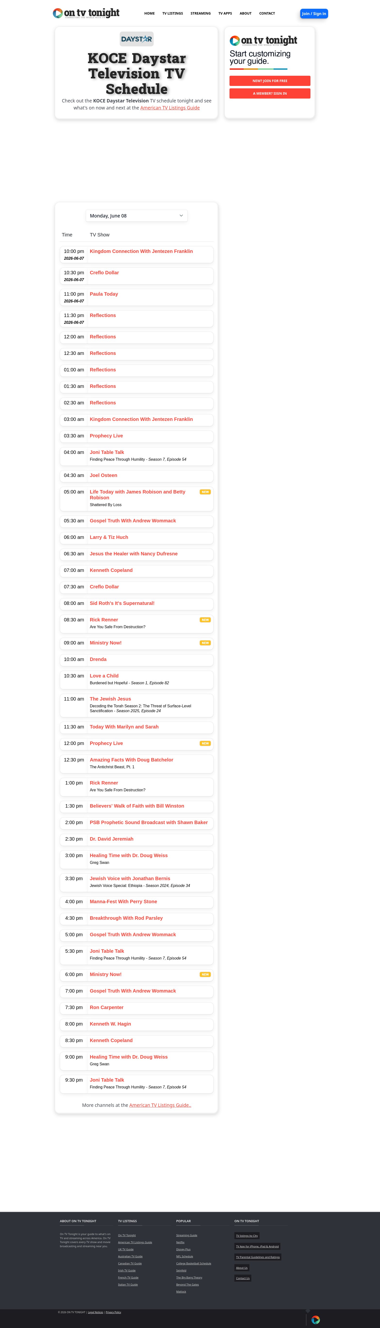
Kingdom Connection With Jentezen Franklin (141, 251)
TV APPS (225, 13)
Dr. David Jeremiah (112, 839)
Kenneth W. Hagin (110, 1024)
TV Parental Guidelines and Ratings (258, 1257)
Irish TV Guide (126, 1270)
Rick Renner (104, 619)
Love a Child (104, 675)
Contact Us (243, 1278)
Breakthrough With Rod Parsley (126, 918)
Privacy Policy (113, 1312)
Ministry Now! (106, 642)
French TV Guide (128, 1277)
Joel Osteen (103, 475)
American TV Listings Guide (170, 107)
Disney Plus (183, 1249)
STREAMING (201, 13)
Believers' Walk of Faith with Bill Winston (137, 806)
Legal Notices (95, 1312)
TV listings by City (247, 1235)
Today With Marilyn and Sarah (124, 726)
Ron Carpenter (107, 1007)
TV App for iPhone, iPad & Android (257, 1246)
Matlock (181, 1291)
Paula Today (104, 294)
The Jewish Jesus (110, 699)
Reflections (103, 315)
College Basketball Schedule (193, 1263)
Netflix (180, 1242)
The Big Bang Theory (189, 1277)
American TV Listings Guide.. (160, 1105)
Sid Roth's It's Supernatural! (122, 603)
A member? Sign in (270, 93)
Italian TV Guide (128, 1284)
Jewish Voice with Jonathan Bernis (130, 878)
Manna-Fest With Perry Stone (123, 901)
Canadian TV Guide (130, 1263)
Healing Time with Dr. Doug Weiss (129, 855)
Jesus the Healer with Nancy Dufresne (134, 553)
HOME (149, 13)
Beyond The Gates (187, 1284)
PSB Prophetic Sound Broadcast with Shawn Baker (149, 822)
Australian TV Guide (130, 1256)
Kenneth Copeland (111, 570)
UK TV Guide (126, 1249)
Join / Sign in (314, 13)
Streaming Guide (186, 1235)
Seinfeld (181, 1270)
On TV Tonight (127, 1235)
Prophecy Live (106, 435)
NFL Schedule (184, 1256)
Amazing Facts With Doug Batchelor (131, 759)
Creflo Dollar (104, 272)
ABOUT (246, 13)
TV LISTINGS (172, 13)
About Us (241, 1268)
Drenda (98, 659)
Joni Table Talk (107, 452)
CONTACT (267, 13)
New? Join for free (270, 80)
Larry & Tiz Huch (109, 537)
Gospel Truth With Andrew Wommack (133, 520)
